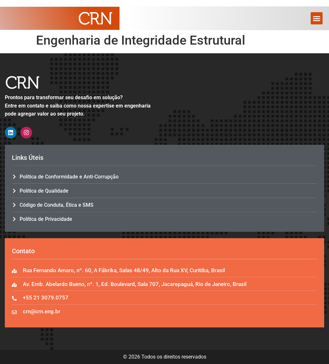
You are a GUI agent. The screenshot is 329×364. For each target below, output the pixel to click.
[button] (317, 18)
